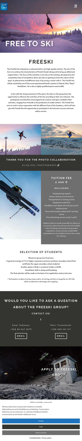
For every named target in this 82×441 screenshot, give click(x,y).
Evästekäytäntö (35, 439)
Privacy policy (46, 439)
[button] (41, 313)
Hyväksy (41, 422)
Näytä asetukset (41, 434)
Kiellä (41, 428)
